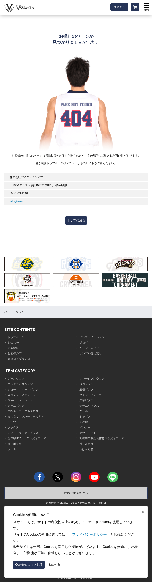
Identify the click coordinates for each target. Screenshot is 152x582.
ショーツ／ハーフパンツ (23, 389)
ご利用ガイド (119, 7)
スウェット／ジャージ (22, 394)
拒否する (54, 564)
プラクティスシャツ (20, 384)
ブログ (83, 342)
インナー (85, 427)
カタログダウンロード (22, 358)
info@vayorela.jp (20, 201)
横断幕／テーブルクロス (23, 411)
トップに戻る (76, 220)
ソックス (13, 427)
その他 (83, 422)
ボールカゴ (86, 443)
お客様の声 (15, 353)
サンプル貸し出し (90, 353)
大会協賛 (13, 348)
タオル (83, 411)
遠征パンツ (86, 389)
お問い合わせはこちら (76, 493)
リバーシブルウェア (92, 378)
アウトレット (87, 432)
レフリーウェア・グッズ (23, 432)
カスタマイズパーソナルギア (26, 416)
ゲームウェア (16, 378)
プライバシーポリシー (89, 534)
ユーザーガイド (89, 348)
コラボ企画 (15, 443)
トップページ (16, 337)
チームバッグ (16, 405)
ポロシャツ (86, 384)
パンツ (12, 422)
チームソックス (89, 405)
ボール (12, 449)
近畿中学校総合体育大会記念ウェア (101, 438)
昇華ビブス (86, 400)
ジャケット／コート (20, 400)
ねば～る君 (86, 449)
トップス (85, 416)
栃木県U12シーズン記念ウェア (27, 438)
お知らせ (13, 342)
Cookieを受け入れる (29, 564)
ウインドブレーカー (92, 394)
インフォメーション (92, 337)
